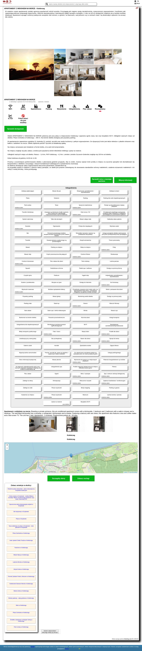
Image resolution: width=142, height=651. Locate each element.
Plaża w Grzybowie (21, 519)
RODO (67, 648)
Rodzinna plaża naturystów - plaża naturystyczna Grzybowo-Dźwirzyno (21, 489)
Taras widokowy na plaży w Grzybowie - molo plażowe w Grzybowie (21, 526)
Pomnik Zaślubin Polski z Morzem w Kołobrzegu (21, 576)
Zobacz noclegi (83, 478)
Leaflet (125, 472)
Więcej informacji (125, 180)
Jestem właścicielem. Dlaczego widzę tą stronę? (50, 631)
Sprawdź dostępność (15, 129)
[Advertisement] (71, 33)
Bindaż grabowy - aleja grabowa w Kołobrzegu (21, 598)
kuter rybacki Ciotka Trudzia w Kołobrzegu (21, 540)
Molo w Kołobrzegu (21, 605)
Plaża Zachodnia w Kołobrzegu (21, 533)
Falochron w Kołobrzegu (21, 547)
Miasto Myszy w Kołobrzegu (21, 555)
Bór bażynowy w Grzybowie (21, 511)
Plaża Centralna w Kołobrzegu (21, 612)
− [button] (7, 448)
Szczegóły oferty (58, 478)
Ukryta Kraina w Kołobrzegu (21, 569)
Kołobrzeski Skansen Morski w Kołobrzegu (21, 583)
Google (33, 646)
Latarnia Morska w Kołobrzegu (21, 562)
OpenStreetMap (133, 472)
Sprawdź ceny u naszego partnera (101, 180)
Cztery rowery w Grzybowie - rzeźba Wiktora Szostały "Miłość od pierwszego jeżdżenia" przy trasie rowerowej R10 (21, 497)
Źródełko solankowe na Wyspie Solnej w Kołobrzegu (21, 620)
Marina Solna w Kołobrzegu (21, 591)
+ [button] (7, 445)
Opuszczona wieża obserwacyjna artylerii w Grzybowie (21, 505)
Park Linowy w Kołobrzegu (21, 627)
